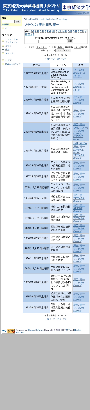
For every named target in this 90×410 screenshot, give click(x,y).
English (78, 13)
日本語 (86, 13)
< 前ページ (50, 59)
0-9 (32, 31)
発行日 (8, 46)
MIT (68, 330)
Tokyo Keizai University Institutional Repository (45, 19)
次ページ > (62, 59)
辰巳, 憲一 (79, 97)
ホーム (8, 28)
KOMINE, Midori (78, 137)
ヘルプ (8, 60)
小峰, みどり (80, 127)
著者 (7, 49)
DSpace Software (35, 330)
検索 (4, 18)
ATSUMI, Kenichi (78, 210)
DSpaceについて (13, 64)
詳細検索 (5, 24)
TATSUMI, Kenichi (78, 101)
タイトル (9, 53)
